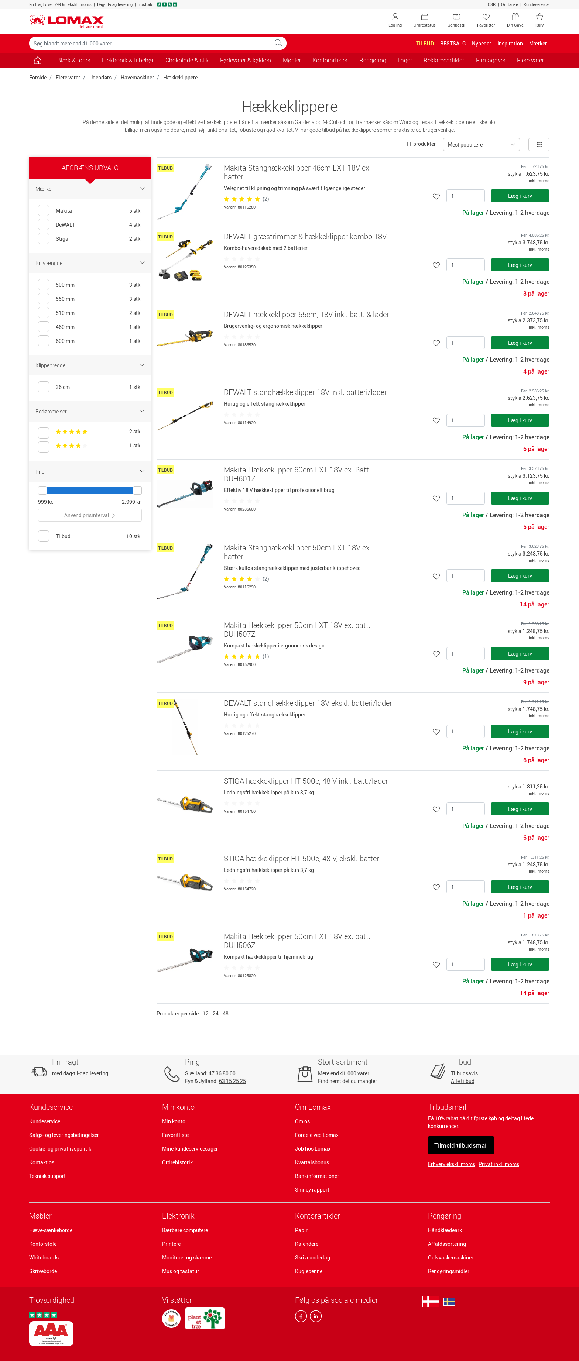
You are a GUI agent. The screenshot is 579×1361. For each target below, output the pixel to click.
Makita (64, 210)
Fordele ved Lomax (317, 1134)
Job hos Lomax (312, 1148)
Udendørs (100, 77)
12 (206, 1013)
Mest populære (465, 144)
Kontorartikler (317, 1216)
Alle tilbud (462, 1081)
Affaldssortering (447, 1243)
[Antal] (465, 195)
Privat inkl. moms (499, 1164)
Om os (302, 1121)
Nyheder (481, 43)
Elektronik (178, 1216)
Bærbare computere (185, 1230)
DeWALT (65, 224)
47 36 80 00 (222, 1073)
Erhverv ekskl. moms (451, 1164)
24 (216, 1013)
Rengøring (444, 1216)
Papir (301, 1230)
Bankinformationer (317, 1175)
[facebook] (301, 1317)
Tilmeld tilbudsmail (461, 1145)
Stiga (62, 238)
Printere (171, 1243)
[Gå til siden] (37, 60)
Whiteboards (44, 1257)
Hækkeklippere (180, 77)
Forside (38, 77)
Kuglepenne (308, 1271)
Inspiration (510, 43)
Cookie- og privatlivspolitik (60, 1148)
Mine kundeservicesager (190, 1148)
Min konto (173, 1121)
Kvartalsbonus (312, 1162)
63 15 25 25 (232, 1081)
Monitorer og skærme (187, 1257)
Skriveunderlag (312, 1257)
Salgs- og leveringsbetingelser (64, 1134)
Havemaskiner (137, 77)
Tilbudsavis (464, 1073)
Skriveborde (43, 1271)
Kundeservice (536, 4)
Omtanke (509, 4)
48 (226, 1013)
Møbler (40, 1216)
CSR (492, 4)
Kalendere (306, 1243)
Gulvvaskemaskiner (450, 1257)
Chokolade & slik (187, 60)
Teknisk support (47, 1175)
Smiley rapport (312, 1189)
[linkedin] (314, 1317)
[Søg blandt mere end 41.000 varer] (150, 43)
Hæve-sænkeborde (50, 1230)
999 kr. (46, 501)
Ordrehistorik (177, 1162)
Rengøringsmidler (448, 1271)
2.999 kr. (132, 501)
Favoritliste (175, 1134)
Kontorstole (42, 1243)
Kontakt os (41, 1162)
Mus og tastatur (180, 1271)
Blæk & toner (73, 60)
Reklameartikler (444, 60)
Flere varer (68, 77)
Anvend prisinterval (90, 515)
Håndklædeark (445, 1230)
